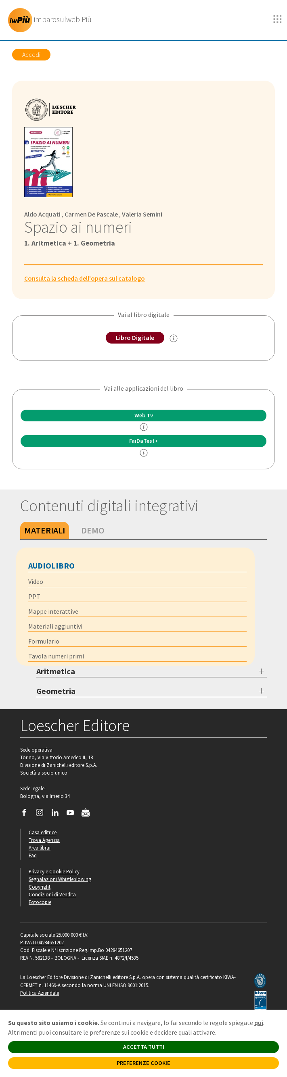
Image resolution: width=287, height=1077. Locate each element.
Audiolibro (51, 565)
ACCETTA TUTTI (143, 1046)
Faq (33, 855)
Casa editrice (43, 832)
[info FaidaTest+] (144, 453)
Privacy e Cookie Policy (54, 871)
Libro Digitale (135, 337)
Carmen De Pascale (91, 214)
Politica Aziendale (39, 993)
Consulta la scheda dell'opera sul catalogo (84, 278)
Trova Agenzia (44, 840)
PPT (34, 596)
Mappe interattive (53, 611)
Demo (93, 530)
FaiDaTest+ (143, 440)
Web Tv (143, 415)
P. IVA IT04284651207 (42, 942)
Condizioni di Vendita (52, 894)
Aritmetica (55, 671)
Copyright (39, 886)
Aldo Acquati (42, 214)
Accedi (31, 54)
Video (35, 581)
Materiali (44, 530)
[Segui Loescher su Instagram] (43, 814)
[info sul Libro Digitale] (173, 338)
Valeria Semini (142, 214)
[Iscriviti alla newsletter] (89, 813)
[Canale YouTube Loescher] (73, 814)
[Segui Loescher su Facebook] (27, 814)
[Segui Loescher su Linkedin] (58, 814)
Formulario (43, 641)
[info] (144, 427)
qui (258, 1023)
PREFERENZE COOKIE (143, 1063)
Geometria (55, 691)
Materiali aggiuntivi (55, 626)
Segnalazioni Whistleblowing (60, 879)
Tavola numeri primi (56, 656)
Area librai (39, 847)
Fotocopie (40, 902)
